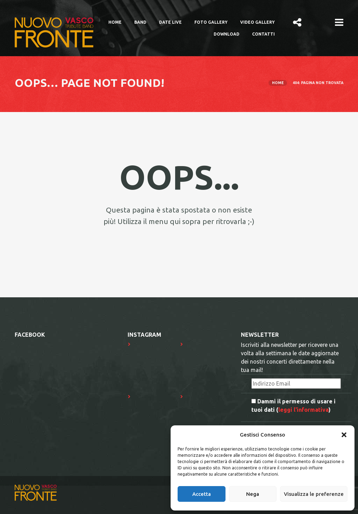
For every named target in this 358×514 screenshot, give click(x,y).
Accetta (201, 494)
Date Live (170, 22)
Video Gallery (257, 22)
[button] (344, 434)
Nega (252, 494)
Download (226, 34)
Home (115, 22)
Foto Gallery (211, 22)
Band (140, 22)
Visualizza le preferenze (314, 494)
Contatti (263, 34)
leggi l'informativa (303, 410)
